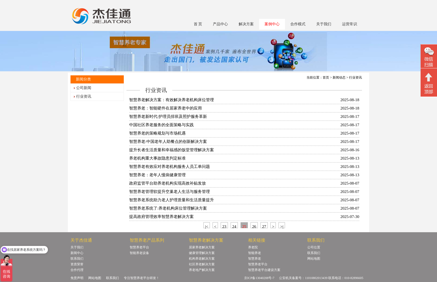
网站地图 (313, 258)
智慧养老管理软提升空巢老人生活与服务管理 (169, 191)
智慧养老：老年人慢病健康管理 (157, 175)
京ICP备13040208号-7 (259, 278)
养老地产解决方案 (202, 270)
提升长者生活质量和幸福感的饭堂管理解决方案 (171, 150)
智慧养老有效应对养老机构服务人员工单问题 (169, 166)
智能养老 (254, 253)
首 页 (198, 24)
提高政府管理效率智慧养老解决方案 (161, 216)
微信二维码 (429, 56)
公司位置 (313, 247)
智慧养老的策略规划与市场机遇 (157, 133)
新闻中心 (77, 253)
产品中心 (220, 24)
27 (264, 226)
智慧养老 (254, 258)
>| (281, 226)
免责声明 (77, 278)
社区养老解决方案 (202, 264)
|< (206, 226)
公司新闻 (83, 88)
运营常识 (349, 24)
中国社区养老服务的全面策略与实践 (161, 125)
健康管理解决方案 (202, 253)
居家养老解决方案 (202, 247)
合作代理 (77, 270)
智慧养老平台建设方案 (264, 270)
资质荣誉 (77, 264)
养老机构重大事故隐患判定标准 (157, 158)
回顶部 (429, 83)
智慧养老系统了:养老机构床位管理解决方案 (168, 208)
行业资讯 (83, 96)
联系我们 (77, 258)
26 (254, 226)
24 (234, 226)
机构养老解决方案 (202, 258)
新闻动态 (339, 77)
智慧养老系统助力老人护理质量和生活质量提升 (171, 200)
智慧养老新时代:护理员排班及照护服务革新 (168, 116)
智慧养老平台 (139, 247)
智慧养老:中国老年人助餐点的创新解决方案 (168, 141)
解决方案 (246, 24)
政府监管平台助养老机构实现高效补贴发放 (167, 183)
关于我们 (323, 24)
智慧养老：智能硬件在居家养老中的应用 (165, 108)
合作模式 (297, 24)
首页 (326, 77)
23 (224, 226)
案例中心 (272, 24)
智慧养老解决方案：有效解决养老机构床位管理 (171, 100)
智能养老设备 (139, 253)
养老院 (253, 247)
